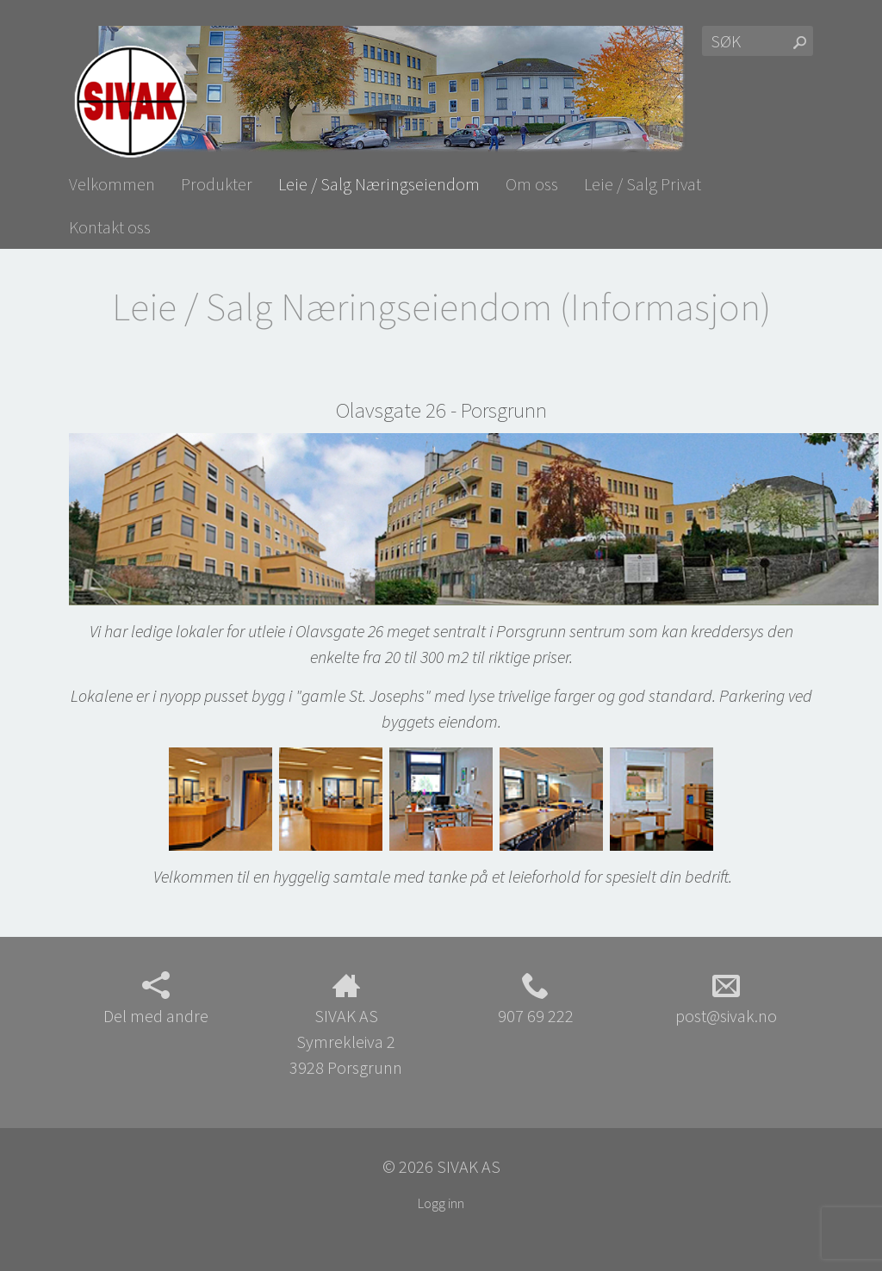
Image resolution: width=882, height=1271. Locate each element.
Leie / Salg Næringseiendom (379, 184)
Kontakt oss (110, 227)
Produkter (216, 184)
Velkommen (112, 184)
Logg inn (441, 1203)
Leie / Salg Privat (642, 184)
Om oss (532, 184)
